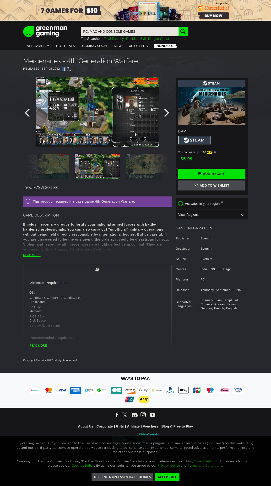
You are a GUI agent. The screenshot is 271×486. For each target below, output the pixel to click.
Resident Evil (136, 39)
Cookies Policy (83, 465)
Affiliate (133, 426)
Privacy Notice (169, 465)
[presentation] (28, 113)
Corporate (104, 426)
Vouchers (150, 426)
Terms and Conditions (205, 465)
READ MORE (32, 255)
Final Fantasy (114, 39)
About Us (85, 426)
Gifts (120, 426)
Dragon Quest (158, 39)
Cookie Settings (206, 461)
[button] (38, 46)
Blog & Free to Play (177, 426)
